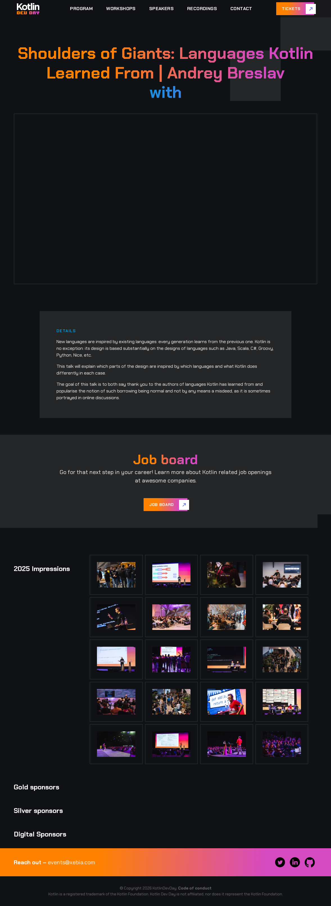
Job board (161, 504)
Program (81, 8)
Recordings (202, 8)
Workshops (121, 8)
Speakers (161, 8)
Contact (241, 8)
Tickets (291, 8)
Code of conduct (195, 888)
